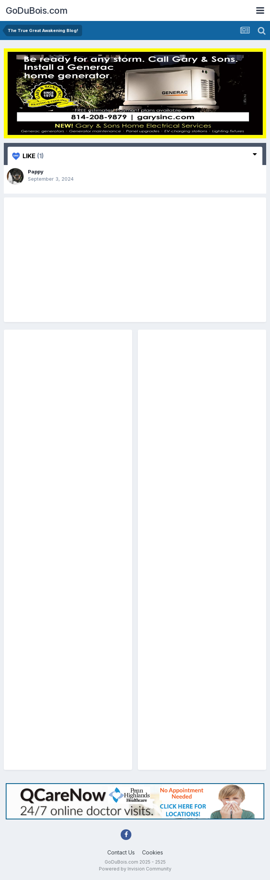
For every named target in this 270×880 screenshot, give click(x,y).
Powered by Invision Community (135, 869)
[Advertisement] (135, 259)
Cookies (152, 852)
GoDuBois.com (36, 10)
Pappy (36, 171)
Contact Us (121, 852)
